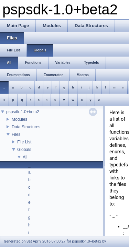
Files (16, 134)
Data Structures (26, 127)
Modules (19, 119)
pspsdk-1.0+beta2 (22, 111)
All (25, 157)
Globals (24, 149)
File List (24, 142)
